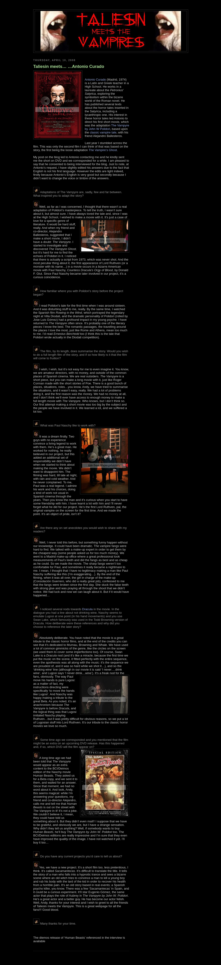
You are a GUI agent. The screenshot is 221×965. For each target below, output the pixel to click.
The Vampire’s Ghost (103, 150)
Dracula (87, 609)
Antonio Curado (95, 79)
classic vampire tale (103, 132)
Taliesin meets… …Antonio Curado (68, 66)
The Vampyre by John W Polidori (107, 127)
